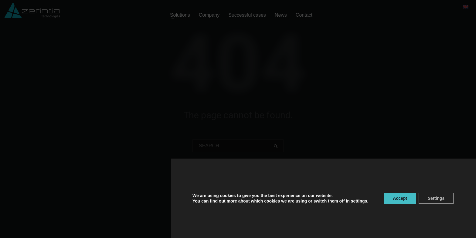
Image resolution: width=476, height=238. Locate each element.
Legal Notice (239, 216)
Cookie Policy (212, 216)
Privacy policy (184, 216)
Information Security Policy (279, 216)
